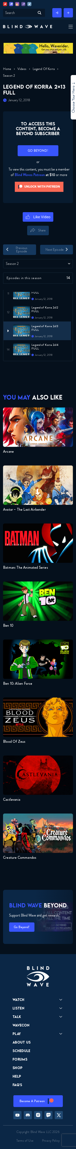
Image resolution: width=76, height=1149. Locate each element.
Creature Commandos (19, 857)
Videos (22, 69)
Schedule (21, 1051)
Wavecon (21, 1025)
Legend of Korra (44, 69)
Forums (20, 1059)
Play (17, 1034)
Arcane (8, 451)
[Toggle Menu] (70, 27)
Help (17, 1076)
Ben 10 (8, 625)
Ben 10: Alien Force (17, 683)
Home (7, 69)
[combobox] (38, 263)
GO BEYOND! (38, 150)
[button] (27, 26)
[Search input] (19, 12)
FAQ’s (17, 1085)
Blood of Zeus (14, 741)
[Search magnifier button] (39, 12)
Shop (17, 1068)
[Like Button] (38, 216)
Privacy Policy (51, 1140)
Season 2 (9, 75)
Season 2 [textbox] (12, 263)
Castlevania (11, 799)
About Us (22, 1042)
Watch (19, 999)
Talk (17, 1017)
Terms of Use (24, 1140)
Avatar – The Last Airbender (24, 509)
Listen (18, 1008)
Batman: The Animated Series (25, 567)
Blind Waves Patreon (30, 174)
